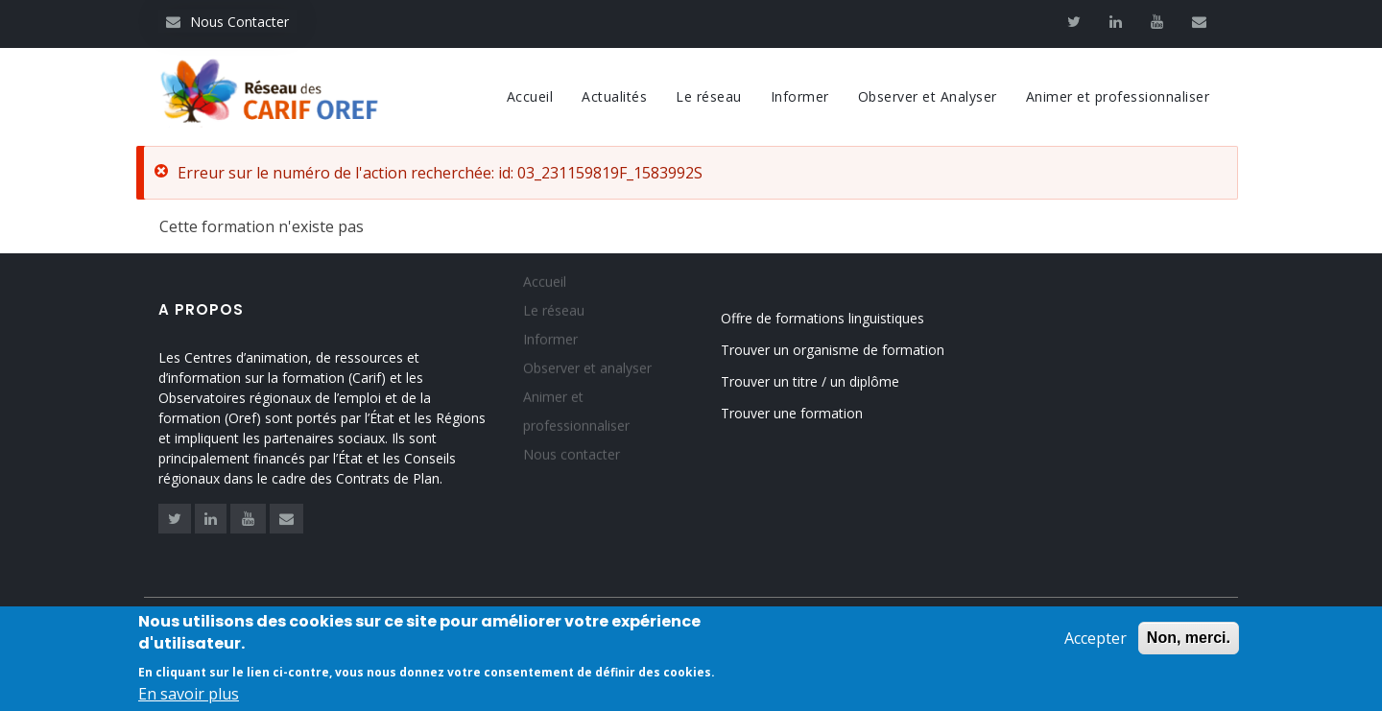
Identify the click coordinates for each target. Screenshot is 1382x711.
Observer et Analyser (927, 96)
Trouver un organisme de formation (832, 350)
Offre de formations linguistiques (822, 318)
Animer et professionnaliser (1118, 96)
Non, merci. (1188, 641)
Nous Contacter (227, 21)
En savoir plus (188, 697)
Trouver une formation (792, 413)
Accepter (1095, 641)
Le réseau (709, 96)
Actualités (614, 96)
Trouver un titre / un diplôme (810, 381)
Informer (800, 96)
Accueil (530, 96)
